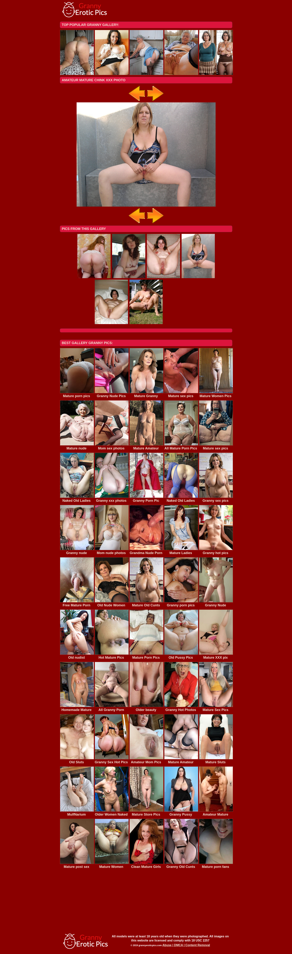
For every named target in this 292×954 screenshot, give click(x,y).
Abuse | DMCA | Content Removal (186, 945)
